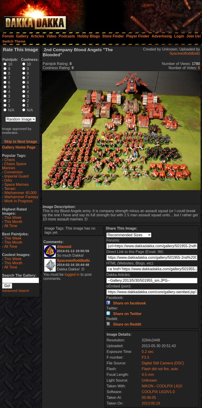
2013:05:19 (151, 403)
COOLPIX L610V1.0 (158, 392)
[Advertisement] (140, 15)
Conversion (13, 172)
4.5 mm (148, 375)
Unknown (149, 380)
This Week (12, 217)
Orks (8, 180)
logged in (72, 274)
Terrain (9, 189)
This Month (13, 222)
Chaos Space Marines (14, 166)
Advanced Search (15, 291)
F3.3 (145, 357)
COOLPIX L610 (169, 386)
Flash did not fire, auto (160, 369)
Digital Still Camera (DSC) (163, 363)
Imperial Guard (16, 176)
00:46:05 (149, 398)
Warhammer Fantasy (21, 197)
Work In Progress (18, 201)
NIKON (147, 386)
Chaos (9, 160)
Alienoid (64, 247)
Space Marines (16, 184)
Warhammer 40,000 (20, 193)
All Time (10, 226)
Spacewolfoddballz (184, 53)
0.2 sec (148, 352)
